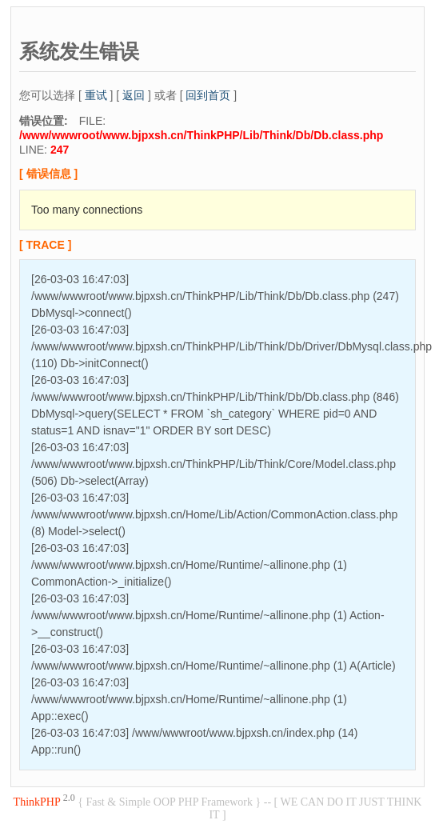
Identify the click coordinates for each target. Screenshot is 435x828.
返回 (133, 95)
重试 (96, 95)
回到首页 (208, 95)
